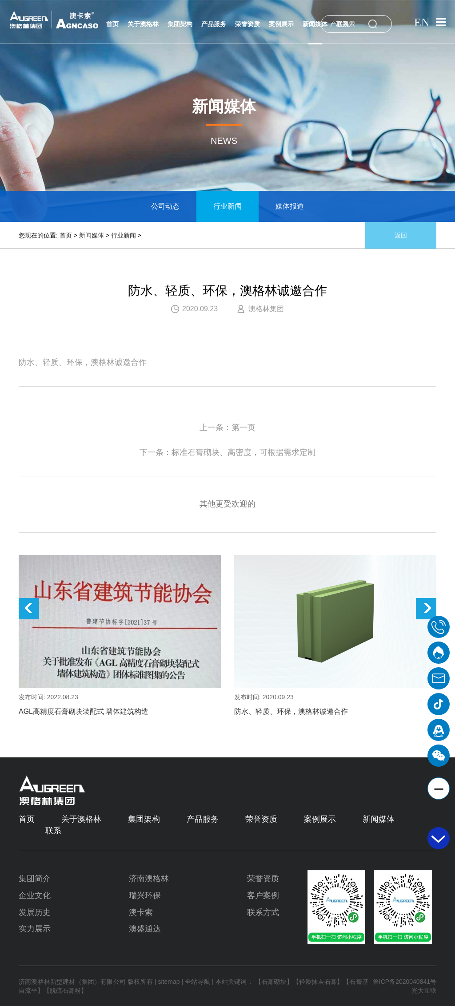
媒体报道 (289, 206)
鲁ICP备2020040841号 (404, 981)
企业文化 (35, 895)
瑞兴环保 (145, 895)
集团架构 (180, 24)
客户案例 (263, 895)
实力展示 (35, 928)
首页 (112, 24)
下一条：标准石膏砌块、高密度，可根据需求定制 (227, 452)
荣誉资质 (247, 24)
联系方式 (263, 912)
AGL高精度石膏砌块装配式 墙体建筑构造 (83, 711)
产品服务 (213, 24)
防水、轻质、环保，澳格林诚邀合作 (291, 711)
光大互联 (423, 990)
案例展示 (281, 24)
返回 (401, 235)
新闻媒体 (315, 24)
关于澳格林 (143, 24)
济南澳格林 (149, 878)
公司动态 (165, 206)
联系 (342, 24)
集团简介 (35, 878)
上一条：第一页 (227, 427)
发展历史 (35, 912)
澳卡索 (141, 912)
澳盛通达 (145, 928)
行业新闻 (227, 206)
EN (421, 22)
